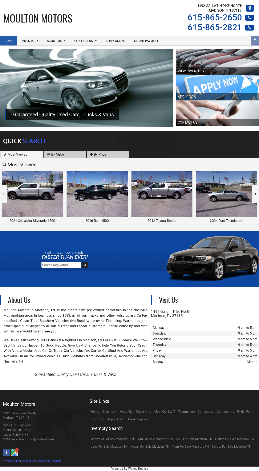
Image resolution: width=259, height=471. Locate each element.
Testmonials (186, 412)
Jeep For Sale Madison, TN (109, 446)
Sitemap (56, 460)
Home (95, 412)
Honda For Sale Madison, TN (234, 439)
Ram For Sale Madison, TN (191, 446)
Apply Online (115, 419)
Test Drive (97, 419)
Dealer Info (143, 412)
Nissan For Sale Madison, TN (149, 446)
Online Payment (139, 419)
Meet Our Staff (164, 412)
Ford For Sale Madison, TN (155, 439)
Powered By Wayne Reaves (129, 469)
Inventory (109, 412)
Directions (43, 460)
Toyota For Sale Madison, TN (231, 446)
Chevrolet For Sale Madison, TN (112, 439)
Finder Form (245, 412)
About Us (126, 412)
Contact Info (225, 412)
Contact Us (28, 460)
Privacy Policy (11, 460)
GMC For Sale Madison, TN (194, 439)
